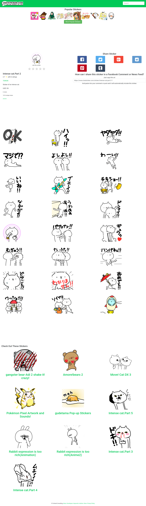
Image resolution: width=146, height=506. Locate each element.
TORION (5, 81)
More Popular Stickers (73, 22)
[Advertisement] (57, 39)
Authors (81, 503)
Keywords (76, 503)
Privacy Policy (91, 503)
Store (85, 503)
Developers (70, 503)
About (64, 503)
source (5, 98)
